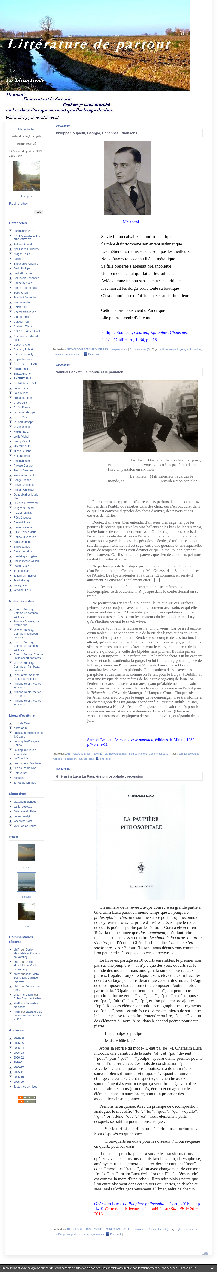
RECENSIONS (23, 512)
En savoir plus (187, 1268)
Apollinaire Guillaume (27, 249)
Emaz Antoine (22, 373)
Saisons (26, 896)
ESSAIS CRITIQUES (26, 383)
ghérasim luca (185, 1229)
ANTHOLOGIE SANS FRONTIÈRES (87, 349)
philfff (17, 949)
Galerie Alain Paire (25, 811)
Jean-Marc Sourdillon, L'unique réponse (26, 977)
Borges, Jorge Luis (25, 287)
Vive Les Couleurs (25, 826)
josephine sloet (23, 821)
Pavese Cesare (23, 465)
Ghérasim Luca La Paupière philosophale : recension (99, 776)
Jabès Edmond (23, 407)
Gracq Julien (21, 402)
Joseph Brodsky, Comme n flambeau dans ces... (26, 633)
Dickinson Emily (23, 354)
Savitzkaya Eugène (25, 556)
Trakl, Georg (21, 580)
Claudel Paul (21, 321)
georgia (184, 349)
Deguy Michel (22, 344)
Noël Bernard (22, 456)
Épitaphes (195, 349)
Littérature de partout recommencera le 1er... (28, 1015)
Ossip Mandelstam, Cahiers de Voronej (27, 953)
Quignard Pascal (24, 508)
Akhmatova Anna (24, 231)
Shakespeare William (27, 561)
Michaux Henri (22, 451)
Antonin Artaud (23, 244)
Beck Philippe (22, 268)
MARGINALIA (22, 446)
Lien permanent (118, 349)
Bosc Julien (21, 292)
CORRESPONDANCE (27, 331)
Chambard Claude (25, 312)
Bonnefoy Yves (23, 283)
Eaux (26, 926)
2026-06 (19, 1038)
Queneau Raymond (26, 503)
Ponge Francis (22, 480)
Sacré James (22, 546)
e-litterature (21, 728)
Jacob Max (20, 417)
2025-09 (19, 1081)
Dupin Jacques (23, 359)
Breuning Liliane (23, 994)
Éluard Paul (21, 369)
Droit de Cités (22, 723)
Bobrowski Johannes (26, 278)
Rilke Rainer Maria (25, 532)
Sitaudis (19, 777)
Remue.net (20, 773)
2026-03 (19, 1052)
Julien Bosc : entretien (27, 998)
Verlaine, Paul (22, 590)
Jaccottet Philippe (24, 412)
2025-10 (19, 1077)
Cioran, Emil (21, 316)
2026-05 (19, 1043)
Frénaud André (23, 398)
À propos (26, 196)
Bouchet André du (25, 297)
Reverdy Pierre (23, 527)
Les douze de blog (25, 768)
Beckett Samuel (23, 273)
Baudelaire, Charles (26, 263)
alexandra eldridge (25, 801)
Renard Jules (22, 522)
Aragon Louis (22, 254)
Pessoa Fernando (25, 475)
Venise (26, 867)
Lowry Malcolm (23, 441)
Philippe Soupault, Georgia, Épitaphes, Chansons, (97, 133)
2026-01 (19, 1062)
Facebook (91, 354)
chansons (58, 354)
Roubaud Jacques (25, 537)
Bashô (17, 258)
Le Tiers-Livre (22, 758)
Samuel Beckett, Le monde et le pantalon (89, 372)
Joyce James (22, 427)
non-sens (76, 354)
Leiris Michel (21, 436)
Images (13, 836)
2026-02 (19, 1057)
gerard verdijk (22, 816)
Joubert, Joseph (23, 422)
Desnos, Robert (23, 349)
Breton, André (22, 302)
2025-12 (19, 1067)
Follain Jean (21, 393)
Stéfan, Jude (21, 566)
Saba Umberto (22, 541)
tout (80, 758)
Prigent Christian (24, 489)
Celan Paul (20, 307)
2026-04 (19, 1048)
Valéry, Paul (21, 585)
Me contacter (26, 129)
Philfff (17, 1003)
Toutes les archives (25, 1086)
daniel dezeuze (23, 806)
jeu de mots (85, 1234)
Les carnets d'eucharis (27, 763)
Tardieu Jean (22, 570)
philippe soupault (169, 349)
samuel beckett (187, 753)
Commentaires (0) (140, 349)
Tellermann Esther (25, 575)
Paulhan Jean (22, 460)
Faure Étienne (22, 388)
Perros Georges (23, 470)
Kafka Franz (21, 431)
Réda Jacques (22, 517)
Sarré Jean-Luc (23, 551)
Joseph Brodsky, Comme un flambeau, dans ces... (27, 666)
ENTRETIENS (22, 378)
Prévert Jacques (24, 485)
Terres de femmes (25, 782)
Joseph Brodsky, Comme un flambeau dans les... (26, 613)
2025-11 (19, 1072)
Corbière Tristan (23, 326)
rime (67, 354)
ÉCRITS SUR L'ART (26, 364)
